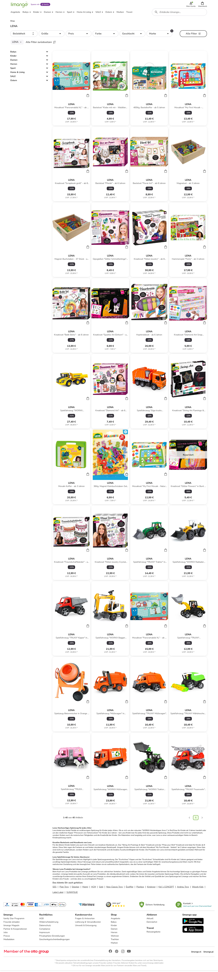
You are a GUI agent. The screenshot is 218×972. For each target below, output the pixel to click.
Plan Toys (64, 888)
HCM (93, 888)
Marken (114, 944)
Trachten (115, 941)
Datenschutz (45, 927)
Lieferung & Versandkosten (88, 923)
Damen (13, 61)
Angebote (115, 920)
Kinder (13, 57)
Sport (13, 69)
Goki (101, 888)
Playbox (140, 888)
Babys (13, 53)
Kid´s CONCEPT (166, 888)
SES (54, 888)
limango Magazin (12, 927)
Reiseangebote (153, 933)
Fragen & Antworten (85, 920)
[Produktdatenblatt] (71, 89)
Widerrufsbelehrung (48, 923)
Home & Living (17, 73)
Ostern (13, 81)
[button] (202, 4)
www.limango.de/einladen (153, 964)
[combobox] (179, 13)
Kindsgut (151, 888)
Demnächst (152, 923)
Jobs (6, 934)
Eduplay (75, 888)
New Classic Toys (114, 888)
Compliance (44, 930)
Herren (13, 65)
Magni (85, 888)
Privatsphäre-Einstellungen (52, 937)
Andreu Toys (183, 888)
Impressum (44, 934)
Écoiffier (129, 888)
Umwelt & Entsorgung (85, 927)
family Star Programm (14, 920)
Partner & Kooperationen (15, 930)
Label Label (58, 893)
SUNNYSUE (72, 893)
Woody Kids (197, 888)
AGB (41, 920)
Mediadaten (9, 941)
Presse (7, 937)
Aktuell (150, 920)
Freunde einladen (12, 923)
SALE (13, 77)
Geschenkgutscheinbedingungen (54, 941)
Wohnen (115, 937)
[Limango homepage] (19, 4)
